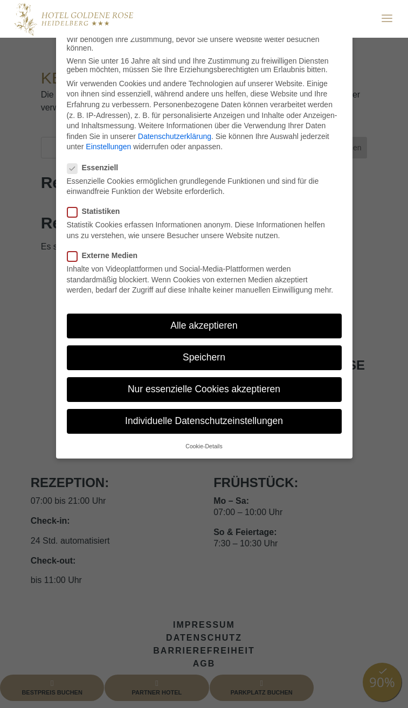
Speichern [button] (204, 357)
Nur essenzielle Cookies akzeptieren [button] (204, 389)
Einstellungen (108, 146)
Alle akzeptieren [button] (204, 325)
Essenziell (97, 167)
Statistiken (98, 211)
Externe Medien (107, 255)
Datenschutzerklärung (174, 136)
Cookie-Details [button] (203, 446)
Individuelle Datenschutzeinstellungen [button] (204, 420)
